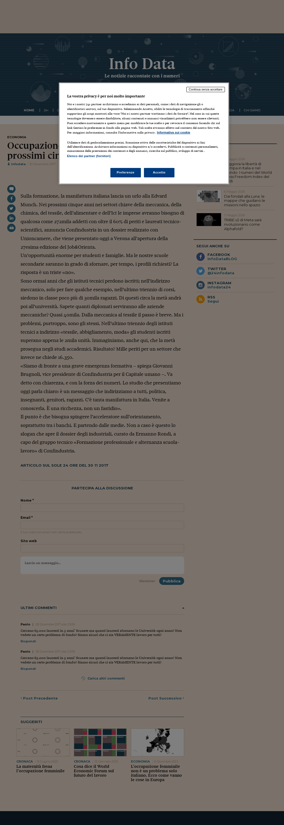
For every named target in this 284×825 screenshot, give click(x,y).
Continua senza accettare (206, 89)
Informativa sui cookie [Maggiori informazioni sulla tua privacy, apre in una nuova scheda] (173, 132)
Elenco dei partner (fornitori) (89, 156)
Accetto (159, 172)
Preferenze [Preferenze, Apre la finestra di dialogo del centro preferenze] (126, 172)
